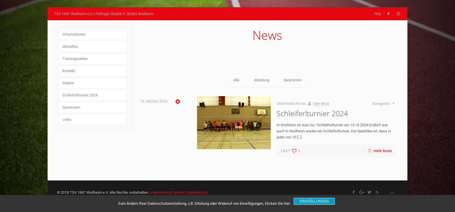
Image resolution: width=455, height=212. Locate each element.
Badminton (292, 80)
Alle (236, 80)
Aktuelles (70, 46)
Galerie (68, 83)
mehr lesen (382, 151)
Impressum (159, 192)
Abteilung (261, 80)
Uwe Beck (321, 103)
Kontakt (68, 71)
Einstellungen (314, 201)
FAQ (377, 14)
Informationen (74, 34)
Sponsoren (71, 107)
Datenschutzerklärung (189, 192)
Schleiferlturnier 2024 (312, 113)
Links (66, 119)
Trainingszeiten (75, 58)
